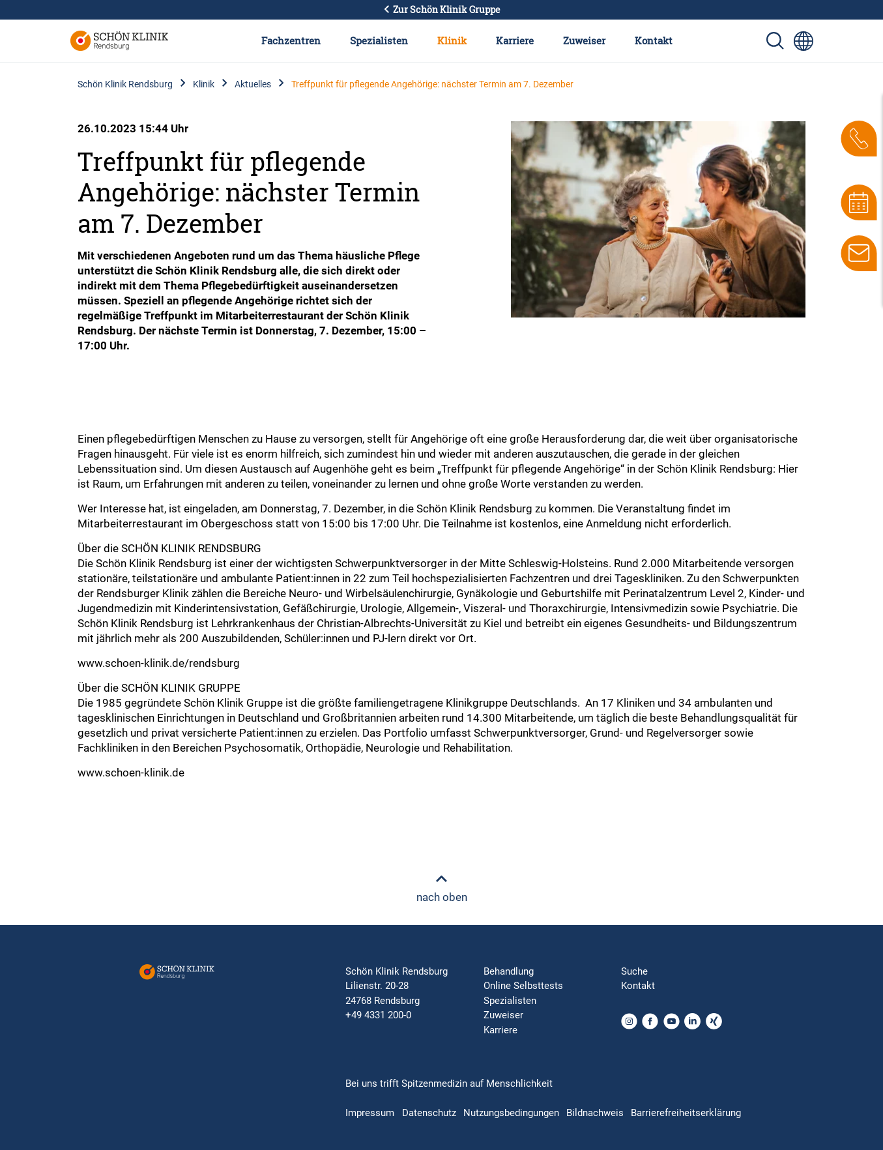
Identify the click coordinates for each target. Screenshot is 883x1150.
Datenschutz (429, 1113)
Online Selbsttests (523, 986)
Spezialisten (379, 40)
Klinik (452, 40)
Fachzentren (291, 40)
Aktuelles (253, 84)
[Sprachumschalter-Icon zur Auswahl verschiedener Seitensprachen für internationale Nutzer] (803, 41)
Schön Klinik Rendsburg (125, 84)
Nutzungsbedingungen (511, 1113)
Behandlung (509, 971)
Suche (634, 971)
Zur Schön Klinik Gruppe (441, 10)
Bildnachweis (595, 1113)
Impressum (369, 1113)
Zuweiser (584, 40)
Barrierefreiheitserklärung (686, 1113)
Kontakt (654, 40)
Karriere (515, 40)
